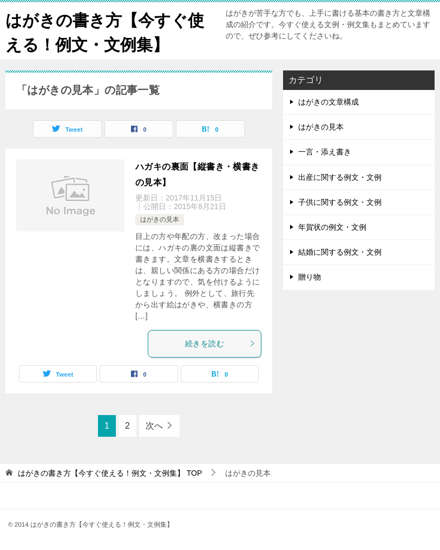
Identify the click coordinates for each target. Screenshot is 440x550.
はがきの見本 (159, 219)
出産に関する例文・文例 (340, 177)
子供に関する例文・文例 (340, 202)
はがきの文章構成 (328, 102)
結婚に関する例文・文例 (340, 252)
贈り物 (309, 277)
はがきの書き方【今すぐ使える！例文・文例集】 (104, 31)
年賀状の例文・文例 (332, 227)
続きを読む (220, 343)
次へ (154, 425)
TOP (110, 473)
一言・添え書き (324, 151)
